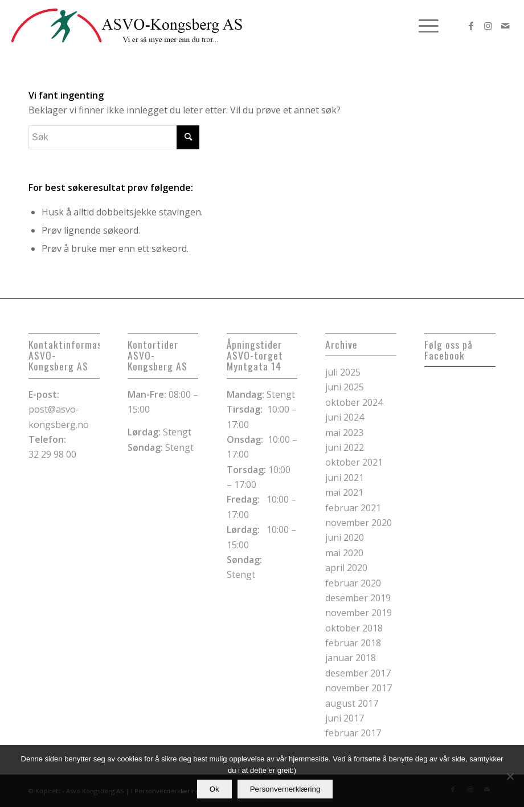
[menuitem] (423, 25)
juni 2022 (344, 447)
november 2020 (358, 522)
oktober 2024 (354, 402)
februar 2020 (353, 583)
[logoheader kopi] (126, 25)
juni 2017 (344, 718)
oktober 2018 (354, 628)
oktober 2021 (354, 462)
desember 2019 (358, 598)
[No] (509, 776)
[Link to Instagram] (488, 25)
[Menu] (423, 25)
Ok (214, 789)
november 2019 (358, 612)
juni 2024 (344, 417)
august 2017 (351, 703)
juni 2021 (344, 477)
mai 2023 (344, 432)
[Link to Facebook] (471, 25)
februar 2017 (353, 733)
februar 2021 (353, 508)
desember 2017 (358, 673)
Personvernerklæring (285, 789)
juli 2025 (343, 372)
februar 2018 (353, 643)
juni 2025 (344, 387)
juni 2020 (344, 537)
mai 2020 (344, 553)
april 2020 (346, 567)
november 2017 (358, 688)
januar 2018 (350, 657)
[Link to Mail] (505, 25)
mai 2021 (344, 492)
